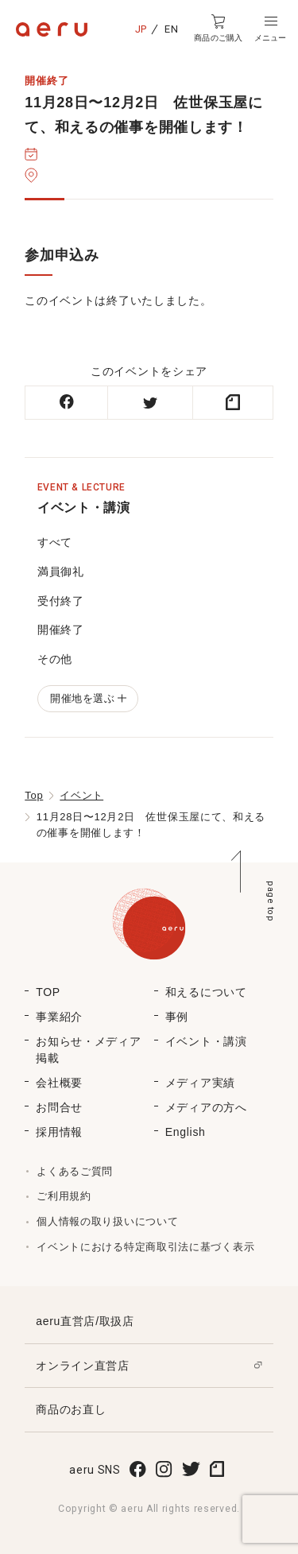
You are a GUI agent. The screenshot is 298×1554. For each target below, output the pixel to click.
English (185, 1132)
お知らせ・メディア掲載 (88, 1049)
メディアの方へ (206, 1107)
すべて (54, 542)
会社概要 (59, 1082)
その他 (54, 659)
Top (34, 795)
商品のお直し (71, 1409)
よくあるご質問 (75, 1171)
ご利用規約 (64, 1196)
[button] (270, 28)
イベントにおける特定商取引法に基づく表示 (145, 1247)
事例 (176, 1016)
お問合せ (59, 1107)
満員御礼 (60, 571)
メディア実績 (200, 1082)
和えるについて (206, 992)
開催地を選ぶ (88, 698)
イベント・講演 (206, 1041)
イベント (81, 795)
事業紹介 (59, 1016)
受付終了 (60, 601)
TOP (48, 992)
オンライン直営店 (83, 1365)
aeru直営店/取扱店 (85, 1321)
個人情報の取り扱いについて (107, 1221)
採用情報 (59, 1132)
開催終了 (60, 629)
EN (171, 29)
